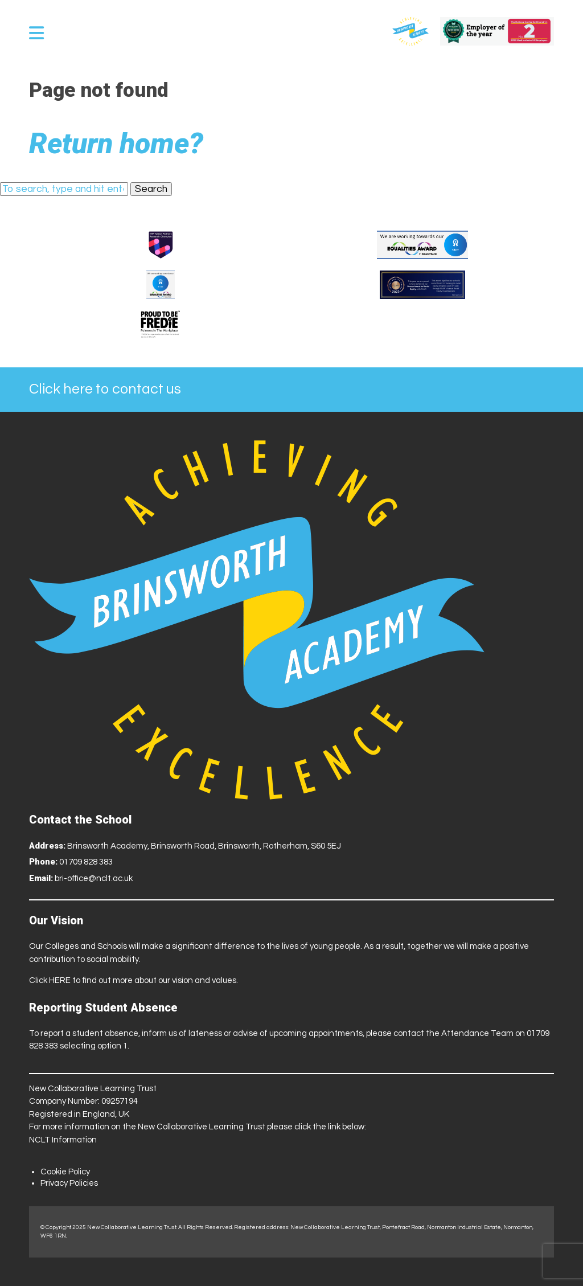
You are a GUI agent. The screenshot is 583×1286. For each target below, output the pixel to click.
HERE (60, 980)
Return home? (116, 143)
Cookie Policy (65, 1172)
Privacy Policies (69, 1183)
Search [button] (151, 189)
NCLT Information (63, 1140)
